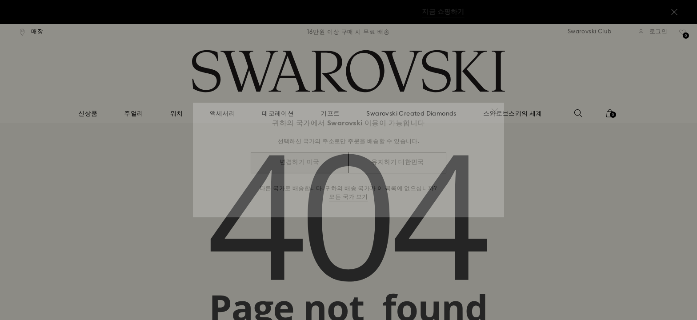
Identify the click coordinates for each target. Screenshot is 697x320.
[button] (495, 107)
